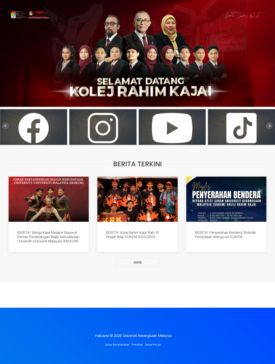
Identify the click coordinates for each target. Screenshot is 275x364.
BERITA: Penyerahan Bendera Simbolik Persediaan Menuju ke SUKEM (225, 234)
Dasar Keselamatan (117, 344)
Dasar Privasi (153, 344)
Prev (5, 125)
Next (269, 125)
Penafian (137, 344)
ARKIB (137, 262)
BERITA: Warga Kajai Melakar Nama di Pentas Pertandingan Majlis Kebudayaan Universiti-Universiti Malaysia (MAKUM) (48, 236)
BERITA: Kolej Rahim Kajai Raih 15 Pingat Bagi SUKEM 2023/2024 (132, 234)
